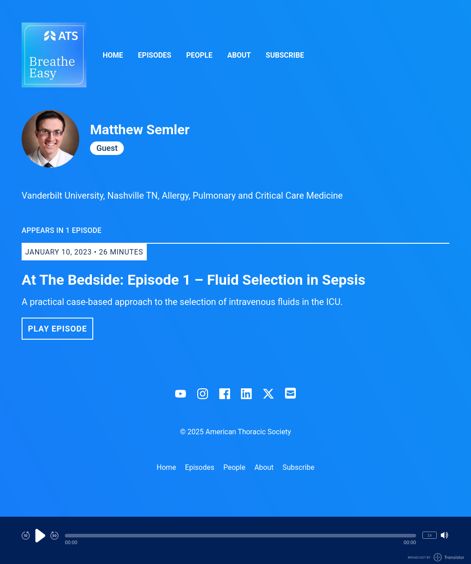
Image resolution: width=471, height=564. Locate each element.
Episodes (154, 55)
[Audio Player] (235, 540)
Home (113, 55)
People (199, 55)
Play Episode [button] (57, 328)
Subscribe (285, 55)
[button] (240, 535)
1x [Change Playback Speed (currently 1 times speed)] (429, 534)
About (239, 55)
